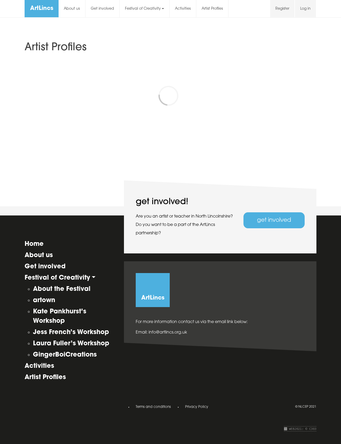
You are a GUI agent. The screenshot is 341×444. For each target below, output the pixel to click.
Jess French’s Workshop (71, 332)
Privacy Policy (196, 407)
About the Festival (61, 289)
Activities (183, 9)
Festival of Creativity (143, 9)
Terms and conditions (153, 407)
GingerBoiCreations (65, 355)
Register (282, 9)
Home (34, 244)
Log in (305, 9)
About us (72, 9)
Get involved (102, 9)
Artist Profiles (212, 9)
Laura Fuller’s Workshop (71, 344)
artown (44, 300)
